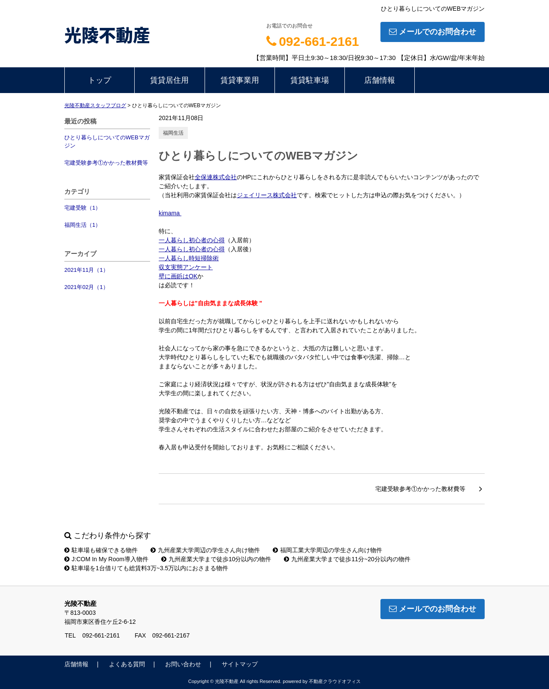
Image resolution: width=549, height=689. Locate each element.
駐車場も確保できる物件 (101, 550)
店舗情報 (379, 80)
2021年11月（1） (86, 270)
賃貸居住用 (169, 80)
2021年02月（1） (86, 287)
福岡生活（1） (82, 225)
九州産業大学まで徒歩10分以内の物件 (216, 559)
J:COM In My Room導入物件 (106, 559)
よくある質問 (127, 664)
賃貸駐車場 (309, 80)
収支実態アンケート (186, 267)
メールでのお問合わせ (432, 31)
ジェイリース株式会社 (267, 195)
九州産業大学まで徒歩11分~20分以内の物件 (347, 559)
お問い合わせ (183, 664)
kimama (170, 213)
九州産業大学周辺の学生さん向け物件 (205, 550)
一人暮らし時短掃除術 (189, 258)
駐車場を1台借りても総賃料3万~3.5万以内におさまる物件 (146, 568)
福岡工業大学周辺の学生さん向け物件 (327, 550)
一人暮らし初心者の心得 (192, 240)
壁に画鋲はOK (178, 276)
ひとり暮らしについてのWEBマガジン (107, 141)
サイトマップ (240, 664)
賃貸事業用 (239, 80)
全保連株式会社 (216, 177)
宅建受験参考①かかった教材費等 (106, 162)
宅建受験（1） (82, 208)
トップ (99, 80)
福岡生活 (173, 133)
